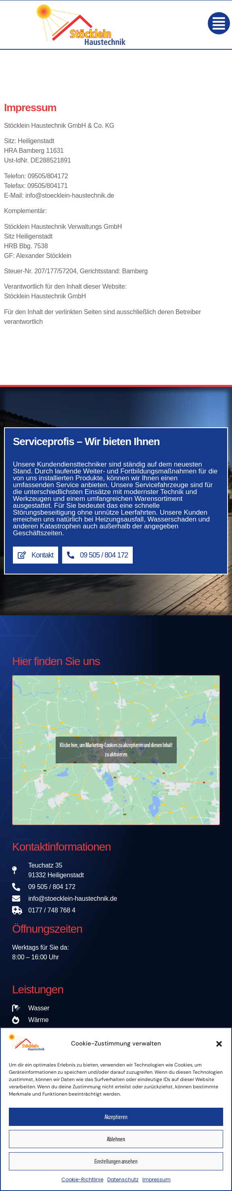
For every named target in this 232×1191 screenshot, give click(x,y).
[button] (219, 1048)
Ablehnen (116, 1144)
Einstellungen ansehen (116, 1166)
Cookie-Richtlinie (82, 1184)
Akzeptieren (116, 1121)
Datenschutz (122, 1184)
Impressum (156, 1184)
